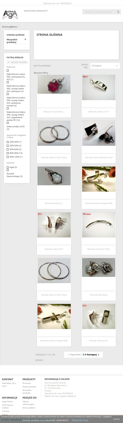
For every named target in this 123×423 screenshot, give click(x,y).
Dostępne (105, 65)
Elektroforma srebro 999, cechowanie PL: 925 (16, 77)
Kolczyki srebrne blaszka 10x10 (99, 157)
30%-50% (15, 145)
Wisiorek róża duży (98, 295)
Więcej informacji (80, 420)
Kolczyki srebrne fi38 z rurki (54, 295)
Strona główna (15, 35)
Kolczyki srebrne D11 (54, 249)
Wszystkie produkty (36, 10)
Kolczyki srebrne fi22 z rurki (54, 157)
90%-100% (16, 156)
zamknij (116, 419)
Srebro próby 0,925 (16, 127)
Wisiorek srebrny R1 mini (98, 249)
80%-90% (16, 153)
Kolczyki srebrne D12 (98, 340)
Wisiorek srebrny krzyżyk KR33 (54, 340)
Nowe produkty (29, 386)
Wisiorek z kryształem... (54, 111)
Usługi (5, 414)
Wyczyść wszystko (17, 62)
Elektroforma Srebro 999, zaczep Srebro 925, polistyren (16, 88)
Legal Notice (7, 401)
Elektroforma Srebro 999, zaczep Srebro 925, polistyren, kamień (16, 101)
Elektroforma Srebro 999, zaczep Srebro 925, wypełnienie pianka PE (16, 116)
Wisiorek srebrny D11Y (99, 111)
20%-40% (15, 141)
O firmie (5, 411)
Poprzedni (74, 354)
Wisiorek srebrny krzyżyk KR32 (98, 203)
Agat (13, 167)
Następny (93, 354)
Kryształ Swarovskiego (15, 175)
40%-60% (15, 149)
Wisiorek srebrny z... (54, 203)
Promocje (27, 383)
